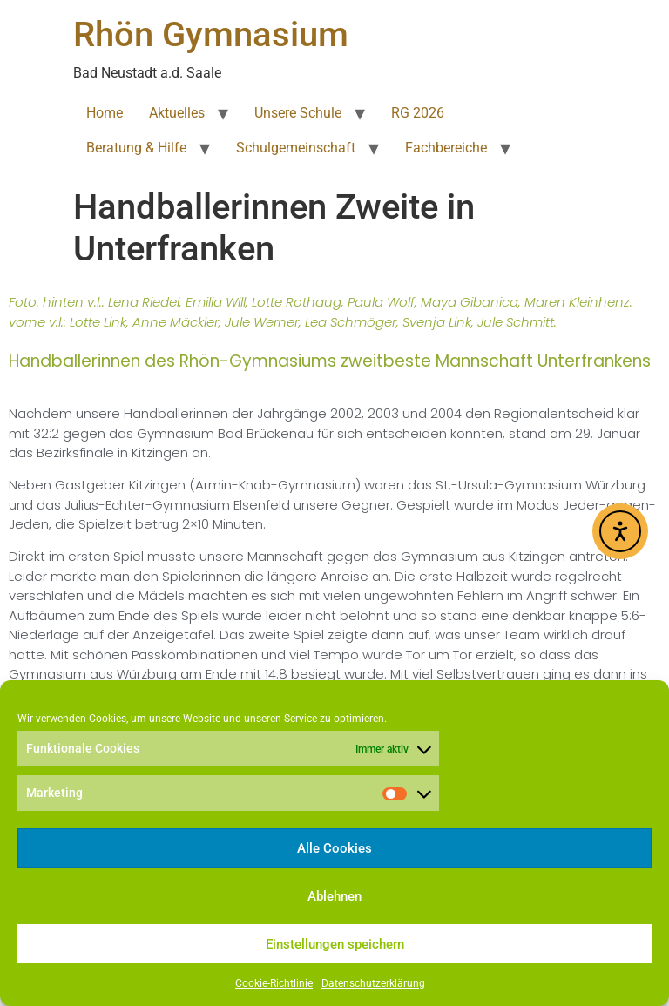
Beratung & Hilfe (136, 147)
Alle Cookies (334, 848)
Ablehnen (334, 896)
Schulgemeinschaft (295, 147)
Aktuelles (177, 113)
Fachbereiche (446, 147)
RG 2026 (417, 113)
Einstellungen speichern (335, 944)
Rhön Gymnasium (210, 34)
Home (104, 113)
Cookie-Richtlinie (274, 983)
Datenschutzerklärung (373, 983)
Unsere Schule (297, 113)
